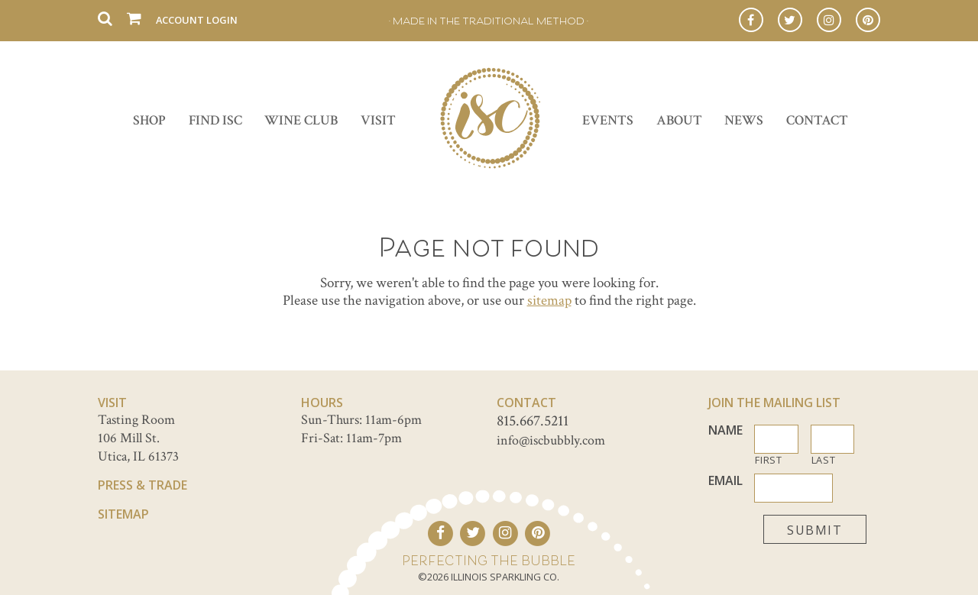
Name (725, 430)
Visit (378, 120)
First (768, 460)
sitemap (549, 300)
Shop (149, 120)
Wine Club (301, 120)
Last (823, 460)
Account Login (197, 20)
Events (607, 120)
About (679, 120)
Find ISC (215, 120)
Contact (817, 120)
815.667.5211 (532, 421)
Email (725, 481)
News (743, 120)
